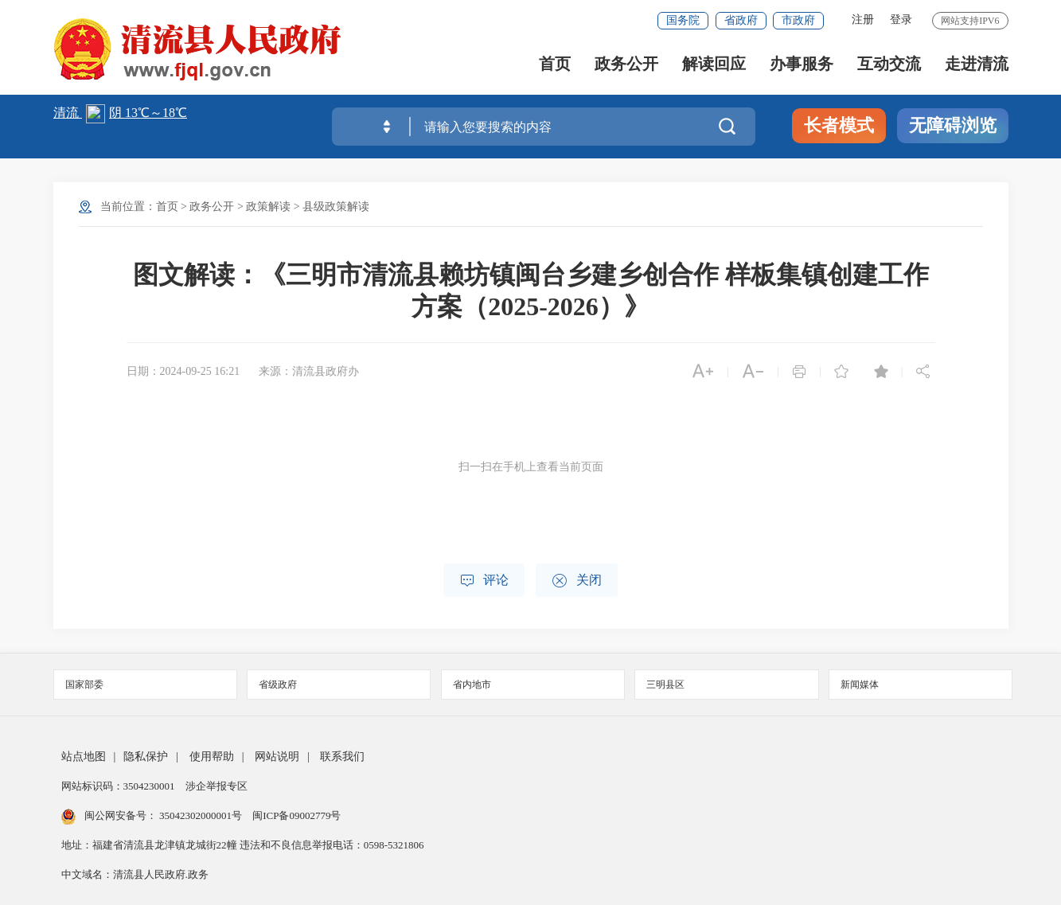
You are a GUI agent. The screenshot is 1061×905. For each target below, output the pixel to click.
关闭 (577, 580)
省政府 (741, 20)
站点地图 (83, 757)
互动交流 (889, 64)
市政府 (798, 20)
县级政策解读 (335, 207)
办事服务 (801, 64)
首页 (555, 64)
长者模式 (839, 125)
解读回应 (714, 64)
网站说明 (277, 757)
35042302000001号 (201, 815)
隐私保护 (145, 757)
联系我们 (342, 757)
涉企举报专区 (216, 786)
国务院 (683, 20)
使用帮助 (211, 757)
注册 (863, 19)
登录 (901, 19)
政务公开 (626, 64)
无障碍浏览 (953, 125)
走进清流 (976, 64)
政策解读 (268, 207)
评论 (484, 580)
